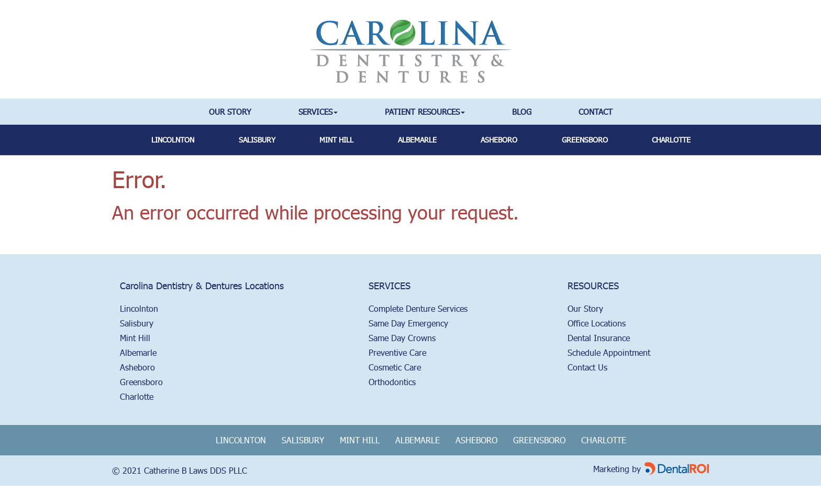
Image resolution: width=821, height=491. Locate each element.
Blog (521, 111)
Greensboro (141, 381)
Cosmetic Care (395, 367)
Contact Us (587, 367)
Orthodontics (392, 381)
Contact (596, 111)
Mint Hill (135, 337)
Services (318, 111)
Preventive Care (397, 352)
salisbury (257, 139)
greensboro (585, 139)
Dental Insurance (599, 337)
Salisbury (136, 323)
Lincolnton (172, 139)
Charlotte (671, 139)
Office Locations (597, 323)
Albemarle (138, 352)
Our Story (230, 111)
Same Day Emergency (408, 323)
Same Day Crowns (402, 337)
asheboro (499, 139)
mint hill (336, 139)
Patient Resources (425, 111)
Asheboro (137, 367)
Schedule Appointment (609, 352)
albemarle (417, 139)
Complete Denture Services (418, 308)
